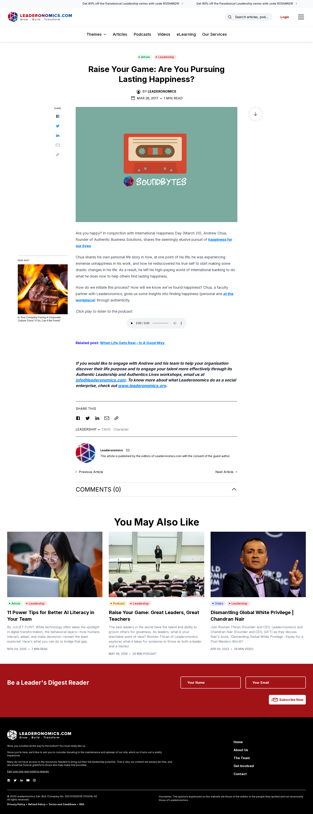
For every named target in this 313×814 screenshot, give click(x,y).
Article (144, 57)
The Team (242, 758)
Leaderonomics (162, 91)
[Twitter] (15, 780)
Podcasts (142, 34)
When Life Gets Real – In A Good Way (132, 343)
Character (121, 429)
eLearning (186, 34)
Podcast (117, 603)
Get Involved (244, 766)
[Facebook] (8, 780)
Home (238, 742)
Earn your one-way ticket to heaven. (28, 771)
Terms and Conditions (62, 804)
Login (284, 17)
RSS (81, 804)
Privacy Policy (16, 804)
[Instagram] (34, 780)
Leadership (165, 57)
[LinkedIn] (21, 780)
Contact (240, 774)
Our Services (214, 34)
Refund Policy (37, 804)
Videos (163, 34)
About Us (241, 750)
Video (217, 603)
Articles (120, 34)
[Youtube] (28, 780)
